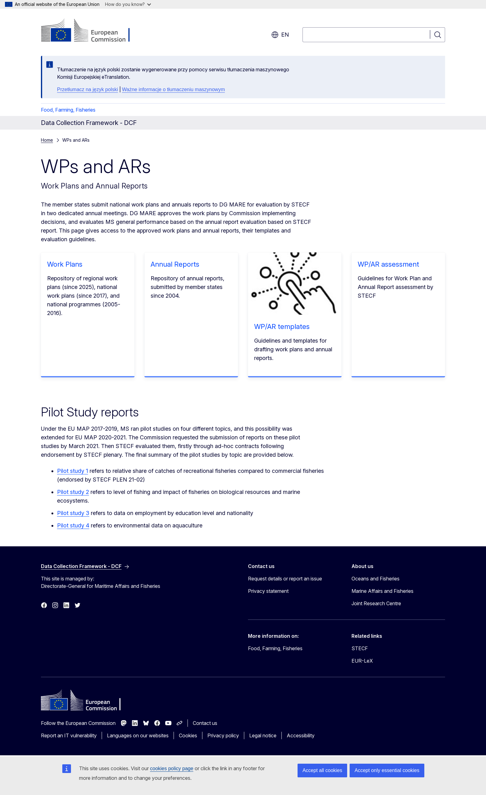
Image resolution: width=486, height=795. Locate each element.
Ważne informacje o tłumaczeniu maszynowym (173, 89)
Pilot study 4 (73, 525)
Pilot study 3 (73, 513)
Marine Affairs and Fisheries (382, 591)
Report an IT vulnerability (69, 735)
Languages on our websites (138, 735)
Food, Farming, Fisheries (68, 110)
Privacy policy (223, 735)
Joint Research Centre (376, 603)
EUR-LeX (362, 661)
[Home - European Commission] (91, 31)
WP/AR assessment (388, 264)
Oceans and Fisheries (375, 578)
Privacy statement (268, 591)
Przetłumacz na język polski (87, 89)
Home (47, 140)
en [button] (280, 34)
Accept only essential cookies (387, 770)
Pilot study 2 (73, 492)
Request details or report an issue (285, 578)
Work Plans (64, 264)
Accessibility (301, 735)
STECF (359, 648)
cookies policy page (171, 768)
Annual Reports (175, 264)
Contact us (205, 723)
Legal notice (262, 735)
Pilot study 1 (72, 471)
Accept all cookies (322, 770)
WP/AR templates (282, 326)
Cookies (188, 735)
